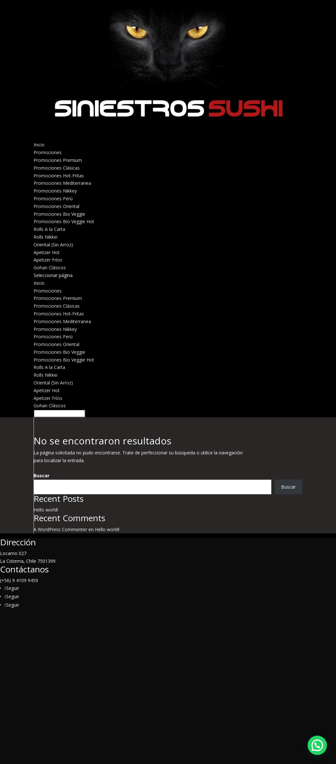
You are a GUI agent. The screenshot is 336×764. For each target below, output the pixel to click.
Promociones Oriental (56, 206)
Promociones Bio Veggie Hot (64, 221)
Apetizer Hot (47, 252)
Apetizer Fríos (48, 260)
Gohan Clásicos (50, 405)
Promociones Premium (58, 160)
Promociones (48, 291)
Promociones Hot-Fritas (59, 176)
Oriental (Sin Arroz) (53, 245)
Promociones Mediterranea (62, 183)
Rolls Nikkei (45, 237)
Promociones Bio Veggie (59, 214)
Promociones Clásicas (57, 168)
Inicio (39, 283)
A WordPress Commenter (60, 529)
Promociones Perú (53, 198)
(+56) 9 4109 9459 (19, 580)
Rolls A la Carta (49, 367)
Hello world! (46, 510)
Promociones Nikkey (55, 191)
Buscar (41, 475)
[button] (317, 745)
